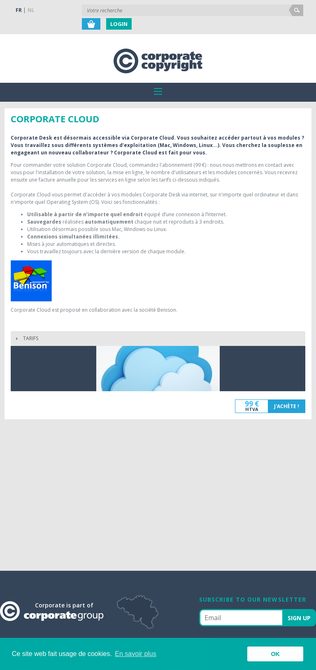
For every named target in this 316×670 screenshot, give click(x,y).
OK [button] (275, 654)
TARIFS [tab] (25, 338)
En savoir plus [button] (135, 653)
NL (31, 10)
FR (19, 10)
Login (119, 24)
